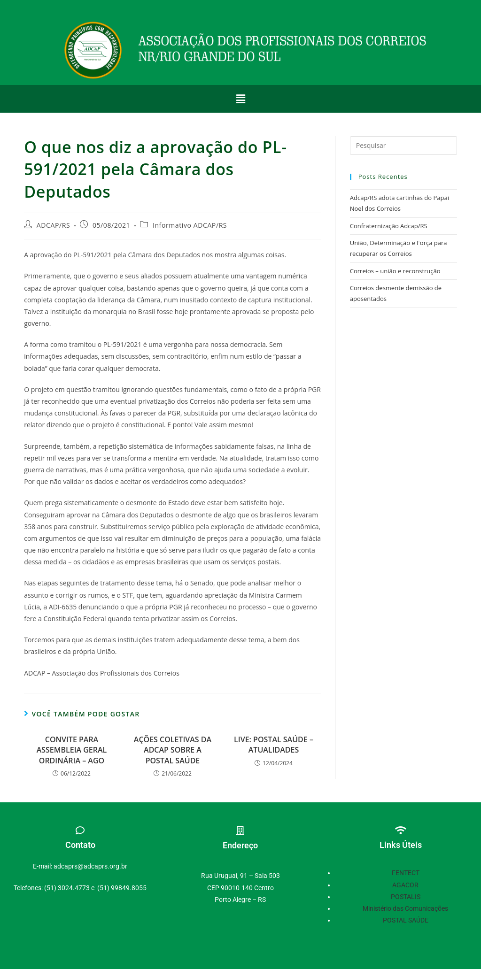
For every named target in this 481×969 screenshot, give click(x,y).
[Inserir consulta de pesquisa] (403, 145)
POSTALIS (405, 896)
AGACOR (405, 885)
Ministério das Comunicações (405, 908)
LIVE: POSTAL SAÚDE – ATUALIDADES (273, 744)
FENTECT (405, 873)
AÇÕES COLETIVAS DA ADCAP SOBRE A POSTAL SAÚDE (172, 750)
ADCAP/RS (53, 225)
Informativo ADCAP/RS (190, 225)
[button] (240, 99)
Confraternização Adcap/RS (388, 226)
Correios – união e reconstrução (395, 271)
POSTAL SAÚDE (405, 920)
